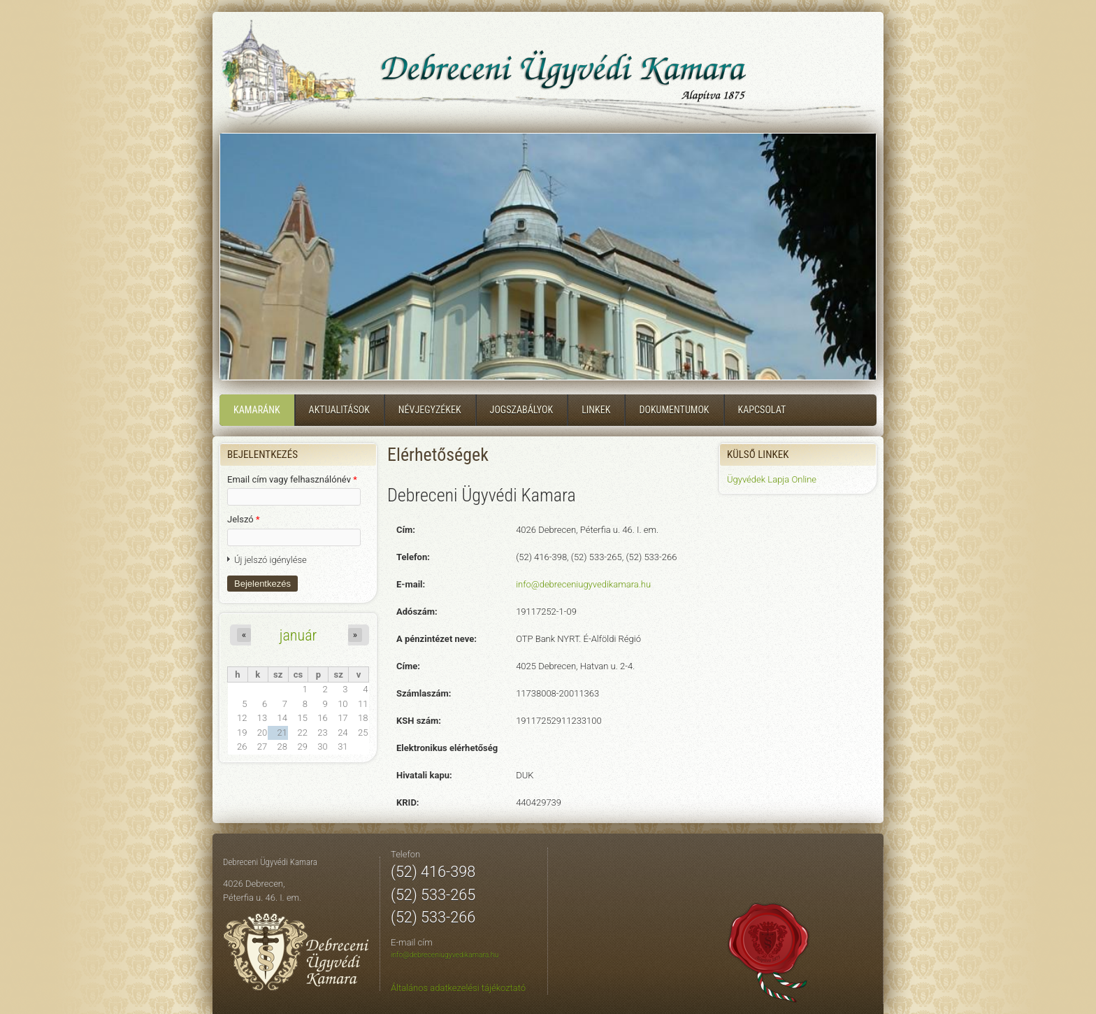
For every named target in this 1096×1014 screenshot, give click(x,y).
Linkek (596, 409)
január (298, 635)
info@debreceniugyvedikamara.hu (583, 584)
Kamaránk (256, 409)
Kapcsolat (762, 409)
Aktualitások (339, 409)
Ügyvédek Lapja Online (771, 479)
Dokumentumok (674, 409)
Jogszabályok (522, 409)
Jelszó (243, 519)
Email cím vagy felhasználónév (292, 479)
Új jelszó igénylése (270, 560)
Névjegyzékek (429, 409)
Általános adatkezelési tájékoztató (458, 988)
